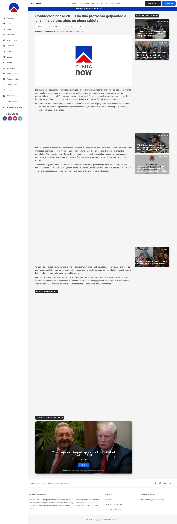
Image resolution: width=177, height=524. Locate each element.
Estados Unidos (54, 26)
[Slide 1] (65, 470)
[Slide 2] (69, 470)
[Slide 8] (94, 470)
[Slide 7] (90, 470)
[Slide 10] (102, 470)
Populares (72, 3)
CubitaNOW (35, 3)
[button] (13, 107)
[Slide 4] (77, 470)
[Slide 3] (73, 470)
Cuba (80, 3)
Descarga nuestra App (113, 504)
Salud (118, 3)
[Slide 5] (81, 470)
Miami (86, 3)
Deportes (99, 3)
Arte (92, 3)
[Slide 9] (98, 470)
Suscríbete (108, 500)
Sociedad (69, 26)
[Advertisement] (83, 129)
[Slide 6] (86, 470)
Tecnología (109, 3)
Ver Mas (84, 465)
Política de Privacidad (112, 509)
